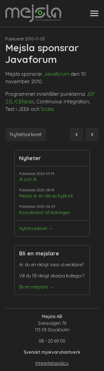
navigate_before (76, 134)
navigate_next (92, 134)
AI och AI (27, 179)
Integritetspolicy (52, 363)
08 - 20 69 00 (52, 341)
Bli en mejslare (33, 287)
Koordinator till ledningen (44, 212)
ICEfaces (24, 101)
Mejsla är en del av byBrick (46, 196)
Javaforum (56, 74)
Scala (47, 109)
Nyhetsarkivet (33, 228)
